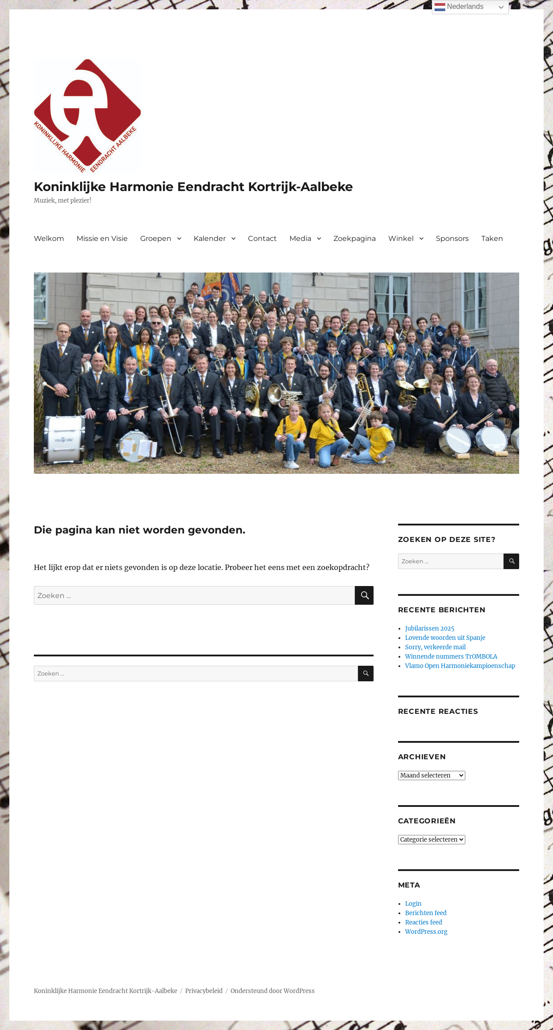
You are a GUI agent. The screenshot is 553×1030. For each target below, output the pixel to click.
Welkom (49, 238)
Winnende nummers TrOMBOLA (451, 656)
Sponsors (452, 238)
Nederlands (459, 7)
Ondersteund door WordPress (273, 991)
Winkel (401, 238)
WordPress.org (426, 932)
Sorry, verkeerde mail (435, 647)
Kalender (210, 238)
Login (413, 904)
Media (300, 238)
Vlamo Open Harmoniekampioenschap (460, 666)
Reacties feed (423, 922)
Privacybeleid (204, 991)
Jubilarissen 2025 (430, 628)
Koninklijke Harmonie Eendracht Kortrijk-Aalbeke (193, 186)
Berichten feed (426, 913)
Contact (262, 238)
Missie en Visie (102, 238)
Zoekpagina (354, 238)
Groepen (155, 238)
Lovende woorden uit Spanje (445, 638)
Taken (492, 238)
